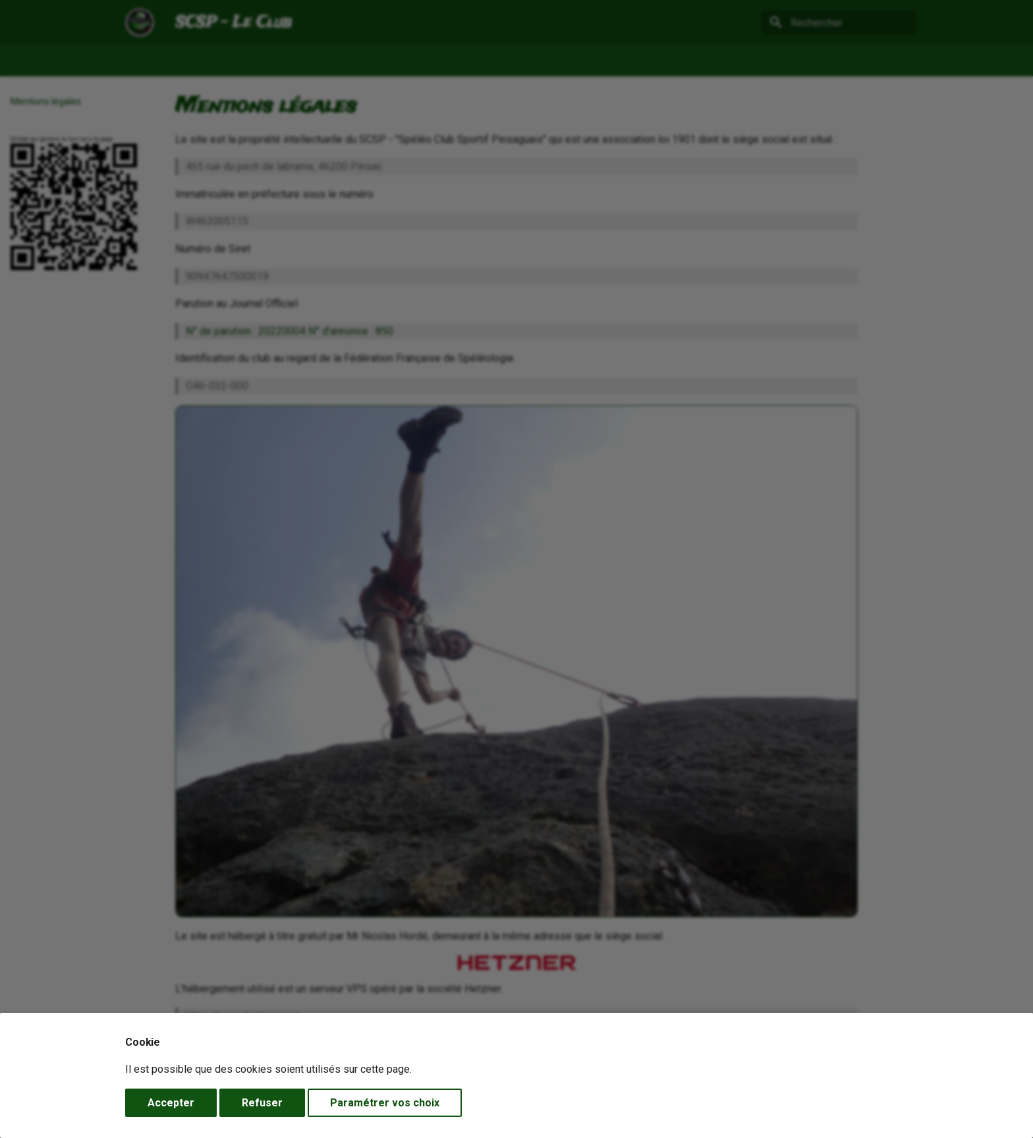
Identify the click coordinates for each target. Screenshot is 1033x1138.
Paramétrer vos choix (384, 1102)
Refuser (262, 1102)
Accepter (171, 1102)
